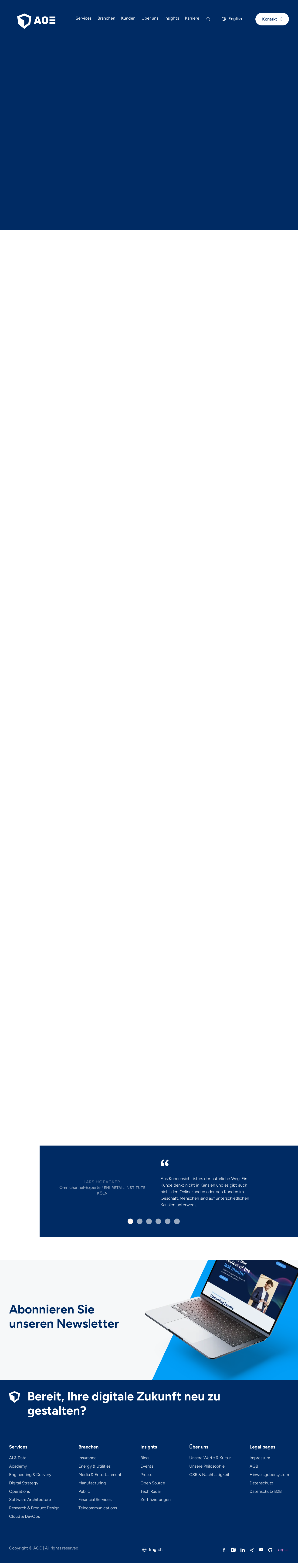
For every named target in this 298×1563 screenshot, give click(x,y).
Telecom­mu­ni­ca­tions (97, 1508)
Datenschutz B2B (266, 1491)
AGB (254, 1466)
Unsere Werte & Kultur (210, 1458)
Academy (18, 1466)
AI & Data (17, 1458)
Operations (19, 1491)
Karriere (192, 18)
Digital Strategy (23, 1483)
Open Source (152, 1483)
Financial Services (95, 1499)
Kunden (128, 18)
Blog (144, 1458)
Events (146, 1466)
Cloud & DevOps (24, 1516)
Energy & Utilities (94, 1466)
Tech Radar (150, 1491)
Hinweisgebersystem (269, 1475)
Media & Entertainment (100, 1475)
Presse (146, 1475)
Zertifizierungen (155, 1499)
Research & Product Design (34, 1508)
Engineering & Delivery (30, 1475)
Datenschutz (261, 1483)
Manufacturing (92, 1483)
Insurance (87, 1458)
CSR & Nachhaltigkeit (209, 1475)
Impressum (260, 1458)
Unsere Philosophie (207, 1466)
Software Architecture (30, 1499)
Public (84, 1491)
